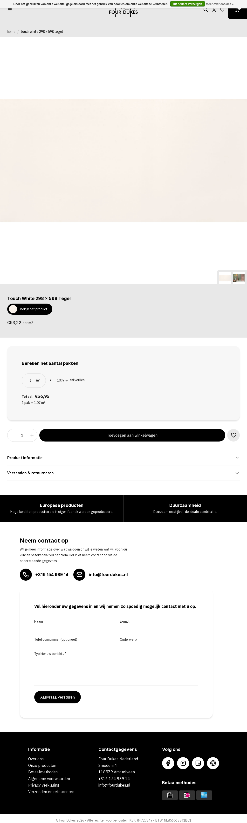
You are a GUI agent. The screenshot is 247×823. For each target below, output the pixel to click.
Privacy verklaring (43, 785)
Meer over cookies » (220, 4)
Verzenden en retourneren (51, 791)
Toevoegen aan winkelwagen (132, 435)
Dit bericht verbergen (187, 4)
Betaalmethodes (43, 771)
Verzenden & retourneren (123, 473)
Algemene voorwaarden (49, 778)
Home (11, 31)
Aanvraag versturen (57, 697)
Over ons (36, 758)
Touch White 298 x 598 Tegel (42, 31)
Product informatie (123, 457)
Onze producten (42, 765)
